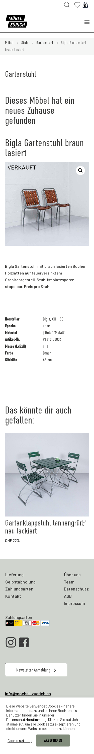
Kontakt (13, 596)
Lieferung (14, 574)
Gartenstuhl (44, 42)
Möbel (9, 42)
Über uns (72, 574)
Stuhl (25, 42)
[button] (80, 170)
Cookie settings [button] (20, 740)
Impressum (74, 603)
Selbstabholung (20, 581)
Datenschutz (76, 588)
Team (69, 581)
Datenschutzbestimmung (26, 719)
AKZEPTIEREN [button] (53, 740)
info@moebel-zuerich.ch (28, 693)
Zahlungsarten (19, 588)
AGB (68, 596)
